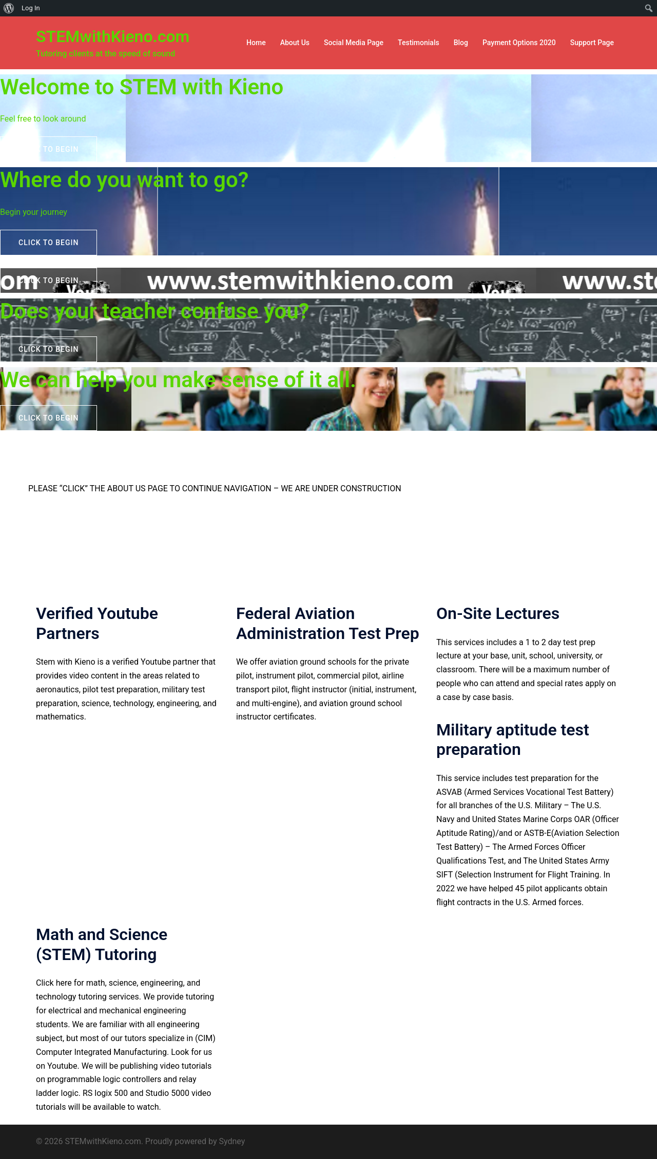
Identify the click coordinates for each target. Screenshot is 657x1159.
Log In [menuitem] (31, 8)
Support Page (592, 42)
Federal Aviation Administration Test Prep (327, 623)
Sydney (232, 1141)
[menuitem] (9, 8)
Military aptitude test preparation (512, 739)
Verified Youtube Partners (97, 623)
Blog (461, 42)
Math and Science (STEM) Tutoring (101, 944)
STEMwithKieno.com (112, 36)
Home (256, 42)
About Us (295, 42)
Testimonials (418, 42)
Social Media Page (353, 42)
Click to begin (48, 149)
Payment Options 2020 (519, 42)
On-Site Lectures (497, 613)
